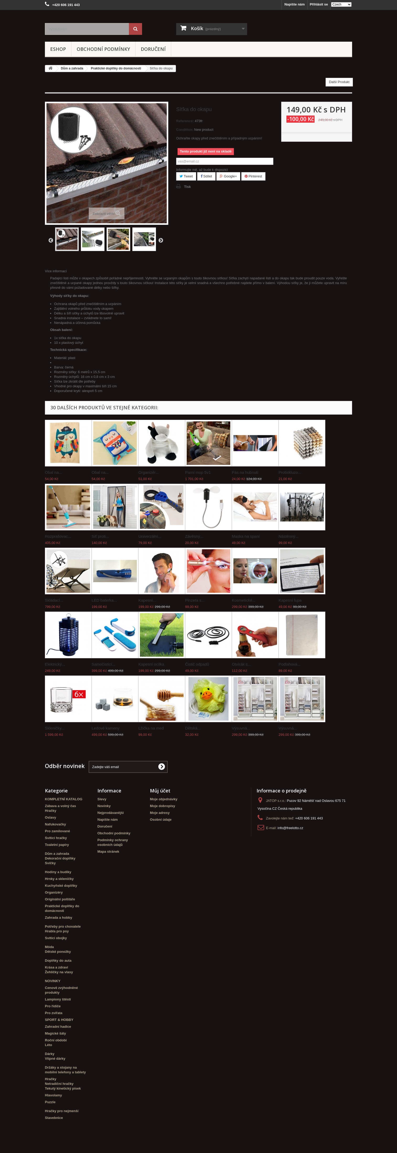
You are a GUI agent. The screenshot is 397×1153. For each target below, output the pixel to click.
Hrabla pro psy (57, 931)
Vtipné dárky (55, 1058)
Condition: (184, 130)
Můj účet (160, 790)
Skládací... (54, 600)
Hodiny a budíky (58, 872)
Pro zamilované (57, 831)
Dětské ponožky (58, 952)
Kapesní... (147, 600)
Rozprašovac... (58, 536)
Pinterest (253, 176)
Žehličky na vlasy (59, 972)
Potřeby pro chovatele (63, 926)
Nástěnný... (289, 536)
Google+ (228, 176)
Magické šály (55, 1033)
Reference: (185, 121)
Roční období (56, 1040)
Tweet (186, 176)
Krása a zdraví (56, 967)
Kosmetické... (243, 600)
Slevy (101, 799)
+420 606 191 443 (309, 818)
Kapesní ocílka (151, 664)
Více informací (56, 271)
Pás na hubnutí (245, 472)
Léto (48, 1045)
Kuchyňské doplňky (61, 886)
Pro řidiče (53, 1006)
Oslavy (50, 817)
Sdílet (206, 176)
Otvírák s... (241, 664)
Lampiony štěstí (58, 999)
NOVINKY (52, 981)
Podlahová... (289, 664)
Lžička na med (151, 728)
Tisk (187, 187)
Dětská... (193, 728)
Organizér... (148, 472)
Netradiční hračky (59, 1084)
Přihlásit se (319, 4)
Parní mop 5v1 (198, 472)
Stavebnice (54, 1118)
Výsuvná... (241, 728)
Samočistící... (103, 664)
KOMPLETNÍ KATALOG (63, 799)
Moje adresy (160, 813)
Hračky (50, 811)
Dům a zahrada (57, 854)
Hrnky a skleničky (59, 879)
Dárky (49, 1054)
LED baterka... (104, 600)
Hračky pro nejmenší (62, 1111)
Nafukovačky (55, 824)
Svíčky (50, 863)
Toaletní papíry (57, 845)
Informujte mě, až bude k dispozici (202, 170)
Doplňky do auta (58, 960)
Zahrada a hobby (58, 918)
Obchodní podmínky (103, 49)
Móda (49, 947)
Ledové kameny (105, 728)
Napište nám (294, 4)
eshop (58, 49)
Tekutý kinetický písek (63, 1088)
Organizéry (54, 892)
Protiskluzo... (290, 472)
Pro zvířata (53, 1013)
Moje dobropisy (162, 806)
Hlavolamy (53, 1095)
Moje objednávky (163, 799)
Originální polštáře (60, 899)
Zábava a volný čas (60, 806)
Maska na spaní (246, 536)
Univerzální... (149, 536)
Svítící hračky (56, 838)
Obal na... (53, 472)
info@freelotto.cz (290, 828)
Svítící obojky (56, 938)
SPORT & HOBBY (59, 1020)
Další (160, 240)
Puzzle (50, 1102)
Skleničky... (55, 728)
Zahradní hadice (58, 1027)
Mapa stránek (108, 851)
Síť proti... (100, 536)
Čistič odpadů (197, 664)
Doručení (153, 49)
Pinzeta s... (195, 600)
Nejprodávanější (110, 813)
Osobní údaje (160, 820)
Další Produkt (339, 82)
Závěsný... (194, 536)
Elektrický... (55, 664)
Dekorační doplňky (60, 858)
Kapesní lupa (290, 600)
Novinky (104, 806)
